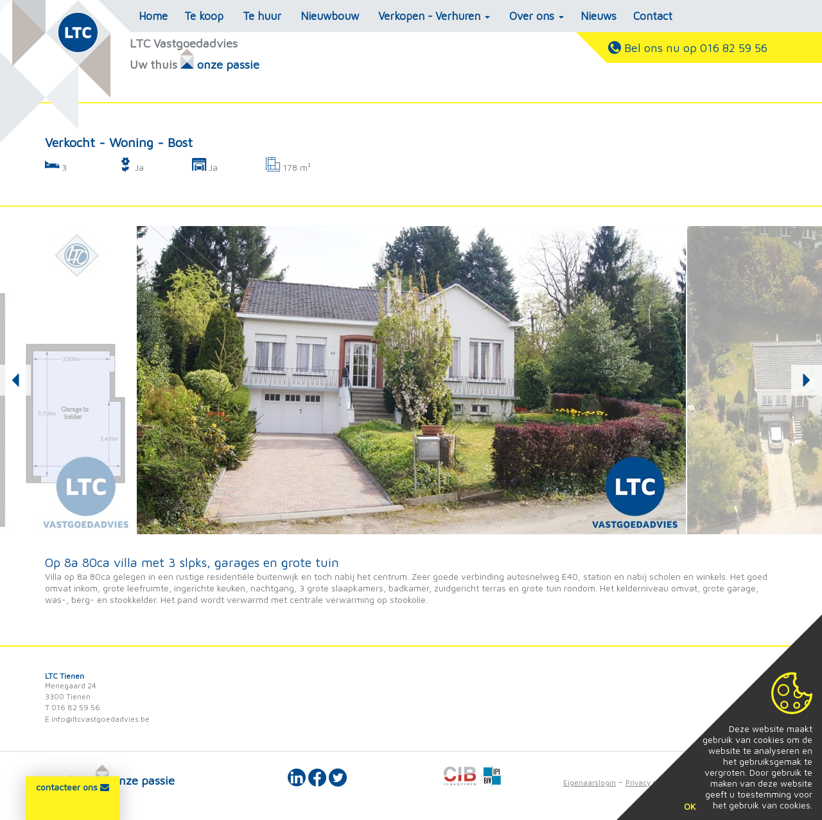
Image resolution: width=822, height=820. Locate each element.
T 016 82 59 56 (72, 707)
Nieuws (598, 16)
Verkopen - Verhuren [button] (434, 16)
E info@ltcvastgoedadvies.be (97, 719)
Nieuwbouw (330, 16)
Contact (652, 16)
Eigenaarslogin (589, 782)
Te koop (203, 16)
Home (153, 16)
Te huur (262, 16)
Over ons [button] (536, 16)
